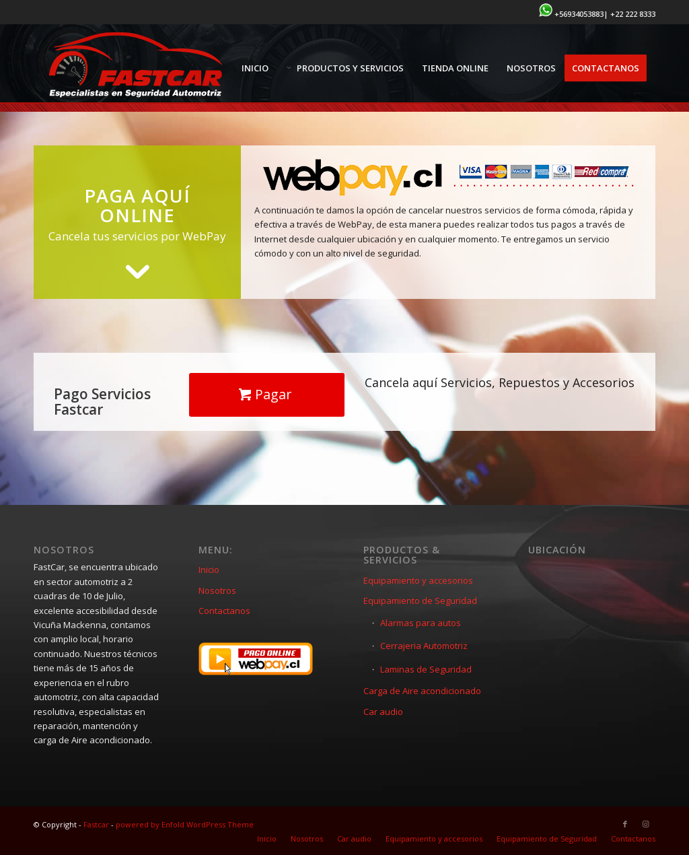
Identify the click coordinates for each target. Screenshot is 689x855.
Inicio (208, 569)
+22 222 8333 (632, 14)
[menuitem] (255, 68)
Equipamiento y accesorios (418, 580)
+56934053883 (579, 14)
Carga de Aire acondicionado (422, 691)
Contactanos (224, 611)
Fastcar (96, 824)
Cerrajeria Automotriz (424, 646)
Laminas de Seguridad (426, 669)
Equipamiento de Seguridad (420, 600)
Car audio (383, 712)
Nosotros (217, 590)
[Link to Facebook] (625, 824)
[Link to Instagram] (645, 824)
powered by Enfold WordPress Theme (185, 824)
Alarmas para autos (420, 623)
